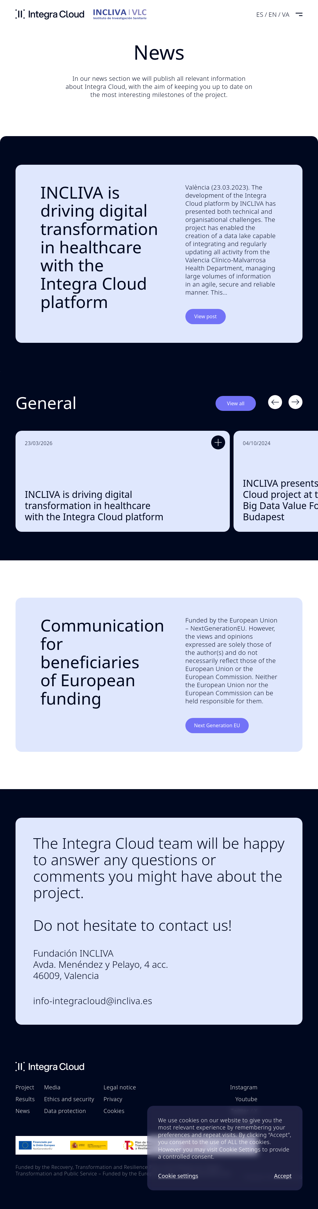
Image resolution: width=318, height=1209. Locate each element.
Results (25, 1099)
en (273, 14)
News (23, 1111)
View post (205, 316)
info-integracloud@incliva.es (92, 1001)
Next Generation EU (217, 725)
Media (52, 1087)
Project (25, 1087)
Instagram (243, 1087)
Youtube (246, 1099)
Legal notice (120, 1087)
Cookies (114, 1111)
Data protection (65, 1111)
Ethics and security (69, 1099)
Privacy (113, 1099)
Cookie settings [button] (178, 1176)
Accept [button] (283, 1176)
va (285, 14)
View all (235, 403)
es (259, 14)
